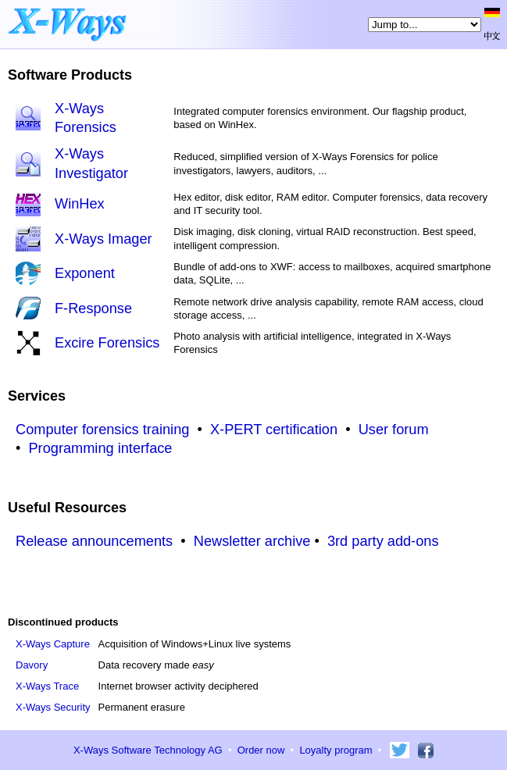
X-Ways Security (53, 707)
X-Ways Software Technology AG (148, 750)
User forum (394, 429)
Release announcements (94, 541)
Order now (261, 750)
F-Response (93, 308)
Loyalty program (335, 750)
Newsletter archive (252, 541)
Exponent (85, 273)
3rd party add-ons (383, 541)
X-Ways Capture (53, 644)
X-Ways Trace (47, 686)
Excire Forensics (107, 343)
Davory (32, 665)
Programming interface (100, 448)
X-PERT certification (273, 429)
